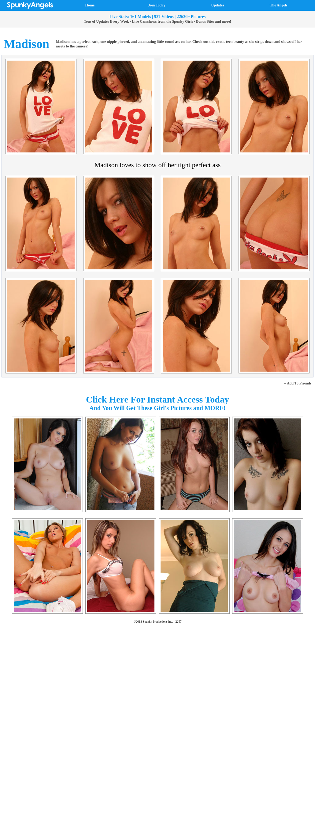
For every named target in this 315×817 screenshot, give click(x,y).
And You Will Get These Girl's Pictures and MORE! (157, 408)
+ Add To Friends (297, 383)
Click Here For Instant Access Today (157, 399)
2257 (179, 621)
